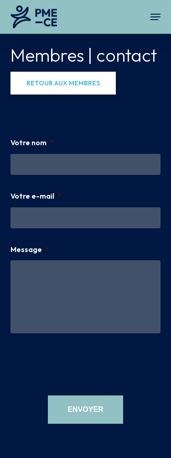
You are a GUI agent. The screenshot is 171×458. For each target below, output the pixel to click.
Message (29, 249)
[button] (155, 16)
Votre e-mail (36, 195)
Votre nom (32, 142)
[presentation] (79, 363)
